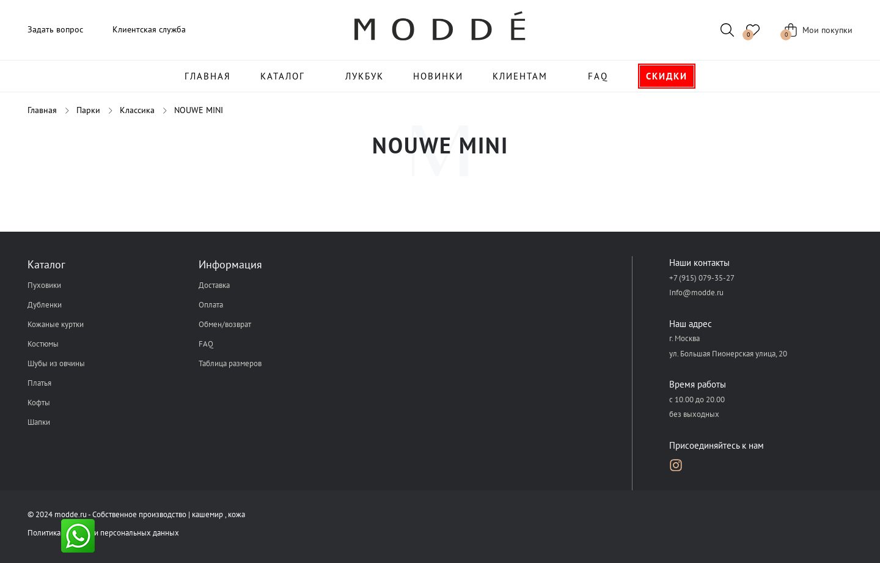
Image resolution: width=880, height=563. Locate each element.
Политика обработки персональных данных (103, 533)
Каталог (282, 76)
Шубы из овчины (56, 363)
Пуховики (44, 285)
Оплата (211, 305)
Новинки (438, 76)
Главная (208, 76)
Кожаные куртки (56, 324)
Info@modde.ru (696, 292)
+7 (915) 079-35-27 (702, 278)
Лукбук (364, 76)
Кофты (39, 402)
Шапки (39, 422)
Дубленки (45, 305)
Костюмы (43, 344)
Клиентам (520, 76)
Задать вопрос (55, 29)
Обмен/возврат (225, 324)
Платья (39, 383)
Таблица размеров (230, 363)
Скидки (667, 76)
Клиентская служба (149, 29)
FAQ (598, 76)
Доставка (214, 285)
